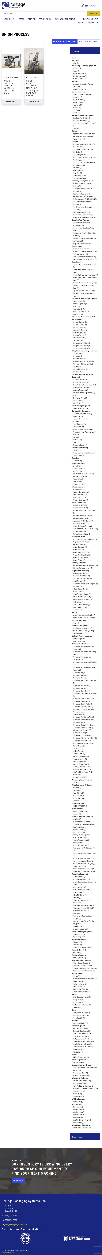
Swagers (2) (77, 128)
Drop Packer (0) (78, 225)
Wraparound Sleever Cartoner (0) (84, 217)
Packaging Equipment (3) (82, 900)
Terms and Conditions (9, 1253)
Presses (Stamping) (79, 955)
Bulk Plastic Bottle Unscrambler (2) (85, 1068)
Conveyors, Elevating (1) (81, 701)
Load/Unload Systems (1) (82, 769)
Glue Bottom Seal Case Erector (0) (85, 251)
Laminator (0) (77, 105)
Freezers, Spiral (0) (79, 332)
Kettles (74, 612)
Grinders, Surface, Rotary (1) (83, 568)
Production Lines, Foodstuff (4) (84, 971)
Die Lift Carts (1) (78, 751)
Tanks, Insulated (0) (80, 981)
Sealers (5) (76, 913)
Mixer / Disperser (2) (80, 304)
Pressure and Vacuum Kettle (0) (84, 618)
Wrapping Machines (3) (81, 929)
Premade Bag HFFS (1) (81, 523)
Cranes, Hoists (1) (79, 746)
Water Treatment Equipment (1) (84, 393)
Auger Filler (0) (78, 466)
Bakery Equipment (78, 92)
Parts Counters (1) (79, 424)
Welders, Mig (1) (78, 1102)
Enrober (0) (76, 450)
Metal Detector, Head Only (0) (83, 597)
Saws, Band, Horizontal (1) (82, 1013)
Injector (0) (76, 790)
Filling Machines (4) (80, 895)
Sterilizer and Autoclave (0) (82, 628)
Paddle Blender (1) (79, 866)
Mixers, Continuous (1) (81, 312)
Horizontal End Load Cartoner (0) (84, 196)
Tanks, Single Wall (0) (80, 989)
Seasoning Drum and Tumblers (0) (85, 453)
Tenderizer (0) (77, 801)
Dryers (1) (76, 71)
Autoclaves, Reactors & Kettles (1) (85, 539)
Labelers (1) (77, 898)
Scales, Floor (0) (78, 602)
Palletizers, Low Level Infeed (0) (84, 908)
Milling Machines (78, 803)
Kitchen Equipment (79, 620)
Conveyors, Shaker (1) (80, 722)
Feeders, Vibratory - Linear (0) (83, 767)
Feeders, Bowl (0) (79, 754)
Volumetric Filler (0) (80, 484)
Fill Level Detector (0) (80, 589)
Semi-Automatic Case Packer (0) (84, 238)
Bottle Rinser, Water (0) (81, 382)
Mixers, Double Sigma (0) (81, 835)
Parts (21, 19)
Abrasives (75, 60)
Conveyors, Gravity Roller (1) (83, 704)
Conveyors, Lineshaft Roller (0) (83, 709)
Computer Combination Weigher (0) (85, 584)
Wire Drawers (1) (78, 1115)
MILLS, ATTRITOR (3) (80, 806)
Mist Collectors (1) (79, 497)
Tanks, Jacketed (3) (79, 984)
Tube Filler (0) (77, 482)
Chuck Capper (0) (79, 160)
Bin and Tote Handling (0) (82, 1081)
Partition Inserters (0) (80, 254)
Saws (74, 1010)
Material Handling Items (80, 644)
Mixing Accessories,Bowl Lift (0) (84, 858)
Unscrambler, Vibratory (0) (82, 1075)
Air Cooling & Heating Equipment (84, 66)
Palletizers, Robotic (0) (81, 911)
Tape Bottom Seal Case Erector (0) (85, 259)
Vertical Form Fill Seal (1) (81, 534)
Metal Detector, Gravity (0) (82, 594)
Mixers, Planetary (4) (80, 837)
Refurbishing (45, 19)
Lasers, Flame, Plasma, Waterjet (83, 631)
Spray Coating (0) (79, 455)
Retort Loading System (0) (82, 997)
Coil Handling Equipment (81, 406)
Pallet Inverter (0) (79, 1091)
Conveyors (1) (77, 356)
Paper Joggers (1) (79, 937)
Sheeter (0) (76, 113)
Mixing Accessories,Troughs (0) (84, 864)
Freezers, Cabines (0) (80, 330)
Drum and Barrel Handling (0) (83, 1086)
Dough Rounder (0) (79, 102)
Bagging (75, 81)
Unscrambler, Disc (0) (80, 1073)
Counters (75, 421)
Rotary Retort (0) (78, 1000)
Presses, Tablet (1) (79, 958)
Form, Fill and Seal (79, 503)
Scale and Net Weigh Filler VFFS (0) (85, 529)
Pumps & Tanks (77, 973)
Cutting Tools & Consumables (82, 429)
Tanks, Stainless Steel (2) (81, 992)
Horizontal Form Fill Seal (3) (82, 516)
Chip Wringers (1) (79, 353)
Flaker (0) (76, 437)
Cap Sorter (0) (78, 152)
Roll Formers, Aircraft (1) (81, 121)
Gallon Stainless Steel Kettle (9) (84, 615)
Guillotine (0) (77, 440)
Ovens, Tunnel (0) (79, 560)
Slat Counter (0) (78, 427)
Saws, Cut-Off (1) (79, 1018)
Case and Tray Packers (80, 220)
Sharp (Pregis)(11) (79, 89)
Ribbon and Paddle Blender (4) (83, 869)
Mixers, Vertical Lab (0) (81, 845)
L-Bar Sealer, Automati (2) (82, 1034)
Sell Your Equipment (65, 19)
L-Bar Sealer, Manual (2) (81, 1036)
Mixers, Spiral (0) (78, 843)
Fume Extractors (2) (80, 495)
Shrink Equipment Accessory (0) (84, 1041)
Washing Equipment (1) (81, 390)
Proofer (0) (76, 110)
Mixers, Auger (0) (79, 832)
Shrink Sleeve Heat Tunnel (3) (83, 1047)
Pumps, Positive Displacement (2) (85, 979)
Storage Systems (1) (80, 777)
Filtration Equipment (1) (81, 492)
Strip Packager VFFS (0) (81, 531)
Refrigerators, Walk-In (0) (81, 346)
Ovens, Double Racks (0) (81, 552)
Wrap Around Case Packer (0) (83, 244)
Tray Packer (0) (78, 241)
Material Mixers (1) (79, 830)
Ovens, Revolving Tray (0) (81, 555)
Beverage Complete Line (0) (82, 966)
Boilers (74, 131)
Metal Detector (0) (79, 591)
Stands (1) (76, 782)
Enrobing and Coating (80, 448)
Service (31, 19)
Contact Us (93, 23)
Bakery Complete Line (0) (81, 963)
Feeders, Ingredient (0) (80, 762)
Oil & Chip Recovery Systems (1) (84, 361)
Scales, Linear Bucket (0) (81, 605)
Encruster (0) (77, 461)
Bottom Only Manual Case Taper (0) (85, 275)
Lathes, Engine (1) (79, 639)
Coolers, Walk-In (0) (79, 327)
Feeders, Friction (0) (80, 759)
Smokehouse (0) (78, 798)
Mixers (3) (76, 306)
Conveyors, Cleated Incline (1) (83, 699)
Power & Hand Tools (79, 950)
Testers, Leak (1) (78, 1062)
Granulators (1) (78, 945)
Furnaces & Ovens (78, 537)
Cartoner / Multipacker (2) (82, 890)
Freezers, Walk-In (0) (80, 338)
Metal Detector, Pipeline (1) (82, 599)
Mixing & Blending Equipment (82, 816)
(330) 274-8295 (90, 5)
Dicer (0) (76, 435)
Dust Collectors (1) (79, 489)
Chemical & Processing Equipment (84, 298)
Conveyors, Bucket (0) (80, 688)
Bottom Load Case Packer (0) (83, 223)
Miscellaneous (77, 809)
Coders (74, 395)
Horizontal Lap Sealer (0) (81, 1031)
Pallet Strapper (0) (79, 903)
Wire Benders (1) (78, 1109)
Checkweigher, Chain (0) (81, 576)
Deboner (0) (77, 788)
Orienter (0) (77, 1070)
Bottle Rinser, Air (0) (80, 380)
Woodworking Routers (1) (82, 1128)
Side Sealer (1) (78, 1052)
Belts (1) (76, 63)
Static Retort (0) (78, 1002)
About (81, 23)
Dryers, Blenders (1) (80, 73)
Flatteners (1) (77, 1007)
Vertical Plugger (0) (79, 178)
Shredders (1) (77, 366)
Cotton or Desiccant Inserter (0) (84, 162)
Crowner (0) (77, 168)
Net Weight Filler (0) (80, 476)
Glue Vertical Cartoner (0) (82, 194)
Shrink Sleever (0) (79, 1049)
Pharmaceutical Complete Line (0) (85, 968)
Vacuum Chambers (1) (81, 500)
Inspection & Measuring (80, 571)
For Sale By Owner (89, 41)
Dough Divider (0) (79, 100)
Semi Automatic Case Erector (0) (84, 257)
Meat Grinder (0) (78, 793)
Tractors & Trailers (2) (80, 419)
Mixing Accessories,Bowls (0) (83, 861)
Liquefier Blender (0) (80, 827)
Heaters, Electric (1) (80, 79)
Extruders (75, 458)
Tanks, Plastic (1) (79, 986)
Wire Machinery (77, 1104)
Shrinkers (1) (77, 926)
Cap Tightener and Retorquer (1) (84, 157)
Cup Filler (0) (77, 471)
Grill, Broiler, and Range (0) (82, 542)
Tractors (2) (77, 814)
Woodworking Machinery (81, 1125)
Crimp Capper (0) (79, 165)
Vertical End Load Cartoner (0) (83, 215)
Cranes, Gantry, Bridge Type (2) (83, 743)
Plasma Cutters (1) (79, 633)
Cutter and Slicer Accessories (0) (84, 432)
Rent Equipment (90, 19)
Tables (74, 1055)
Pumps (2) (76, 976)
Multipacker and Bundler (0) (82, 1039)
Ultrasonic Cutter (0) (80, 445)
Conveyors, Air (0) (79, 673)
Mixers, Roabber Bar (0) (81, 840)
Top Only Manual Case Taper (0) (84, 291)
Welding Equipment (79, 1099)
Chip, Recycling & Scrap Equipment (84, 351)
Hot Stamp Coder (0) (80, 398)
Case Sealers (77, 262)
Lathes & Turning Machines (82, 636)
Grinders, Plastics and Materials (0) (85, 565)
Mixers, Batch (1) (79, 309)
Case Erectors (77, 246)
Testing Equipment (79, 1060)
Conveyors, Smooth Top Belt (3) (84, 725)
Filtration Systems (78, 487)
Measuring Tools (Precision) (82, 780)
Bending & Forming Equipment (83, 115)
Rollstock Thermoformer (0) (82, 526)
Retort (74, 994)
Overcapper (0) (78, 170)
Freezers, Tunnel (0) (80, 335)
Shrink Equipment (78, 1026)
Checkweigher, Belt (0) (80, 573)
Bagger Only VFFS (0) (80, 508)
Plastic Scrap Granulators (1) (83, 947)
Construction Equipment (81, 411)
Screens (75, 1020)
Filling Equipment (78, 463)
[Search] (43, 13)
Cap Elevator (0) (78, 147)
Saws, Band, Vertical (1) (81, 1015)
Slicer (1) (76, 442)
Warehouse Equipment (80, 1078)
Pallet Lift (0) (77, 1094)
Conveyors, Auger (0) (80, 675)
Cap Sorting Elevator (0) (81, 155)
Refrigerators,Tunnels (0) (81, 348)
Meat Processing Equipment (82, 785)
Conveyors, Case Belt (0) (81, 691)
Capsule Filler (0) (79, 469)
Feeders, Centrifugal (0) (81, 756)
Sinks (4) (76, 623)
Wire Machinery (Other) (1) (82, 1120)
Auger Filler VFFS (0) (80, 505)
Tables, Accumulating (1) (81, 1057)
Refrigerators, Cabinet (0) (81, 343)
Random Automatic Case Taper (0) (85, 283)
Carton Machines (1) (80, 887)
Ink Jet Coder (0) (78, 400)
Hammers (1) (77, 952)
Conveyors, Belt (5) (79, 678)
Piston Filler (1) (78, 479)
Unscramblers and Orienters (82, 1065)
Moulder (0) (77, 108)
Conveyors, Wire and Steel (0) (83, 741)
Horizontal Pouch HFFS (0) (82, 518)
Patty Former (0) (78, 796)
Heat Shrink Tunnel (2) (80, 1028)
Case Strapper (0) (79, 892)
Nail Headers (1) (78, 1107)
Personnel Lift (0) (79, 1096)
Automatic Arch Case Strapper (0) (85, 882)
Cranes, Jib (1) (78, 748)
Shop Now (18, 1180)
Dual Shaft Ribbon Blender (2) (83, 822)
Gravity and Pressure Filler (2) (83, 474)
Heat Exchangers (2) (80, 76)
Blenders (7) (77, 819)
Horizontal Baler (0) (79, 359)
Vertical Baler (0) (78, 372)
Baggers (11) (77, 884)
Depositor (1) (77, 97)
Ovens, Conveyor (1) (80, 547)
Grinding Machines (79, 563)
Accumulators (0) (79, 877)
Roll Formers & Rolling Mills (82, 1005)
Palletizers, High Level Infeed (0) (84, 905)
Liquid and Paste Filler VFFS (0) (84, 521)
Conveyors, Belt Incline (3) (82, 686)
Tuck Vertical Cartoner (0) (82, 212)
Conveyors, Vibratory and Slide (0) (85, 738)
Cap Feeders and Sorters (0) (83, 149)
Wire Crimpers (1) (79, 1112)
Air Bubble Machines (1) (81, 879)
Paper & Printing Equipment (82, 932)
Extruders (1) (77, 942)
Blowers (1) (77, 68)
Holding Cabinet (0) (79, 544)
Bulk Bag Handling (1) (80, 1083)
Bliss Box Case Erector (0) (82, 249)
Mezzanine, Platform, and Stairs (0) (85, 1089)
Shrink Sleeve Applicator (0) (82, 1044)
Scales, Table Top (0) (80, 607)
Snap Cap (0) (77, 173)
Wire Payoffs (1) (78, 1123)
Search (93, 13)
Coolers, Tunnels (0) (80, 325)
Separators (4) (78, 314)
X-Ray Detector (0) (79, 610)
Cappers (75, 142)
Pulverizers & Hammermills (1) (83, 364)
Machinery (9, 19)
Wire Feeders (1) (78, 1117)
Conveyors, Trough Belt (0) (82, 735)
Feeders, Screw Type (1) (81, 764)
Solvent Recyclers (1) (80, 369)
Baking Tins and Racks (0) (82, 94)
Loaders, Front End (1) (80, 811)
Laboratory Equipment (80, 625)
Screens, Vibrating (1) (80, 1023)
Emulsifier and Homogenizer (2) (84, 824)
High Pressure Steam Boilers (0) (84, 134)
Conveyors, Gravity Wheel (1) (83, 707)
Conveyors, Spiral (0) (80, 733)
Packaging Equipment (80, 874)
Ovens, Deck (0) (78, 550)
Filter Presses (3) (79, 301)
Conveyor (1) (77, 586)
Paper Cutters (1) (79, 934)
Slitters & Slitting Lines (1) (82, 408)
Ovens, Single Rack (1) (80, 557)
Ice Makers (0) (78, 340)
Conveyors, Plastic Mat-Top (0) (83, 717)
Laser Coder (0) (78, 403)
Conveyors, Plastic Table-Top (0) (84, 720)
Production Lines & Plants (81, 960)
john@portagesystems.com (15, 1225)
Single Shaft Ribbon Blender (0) (84, 871)
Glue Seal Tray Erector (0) (82, 118)
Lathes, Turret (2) (79, 641)
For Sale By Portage (64, 41)
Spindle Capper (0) (79, 176)
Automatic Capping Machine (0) (84, 144)
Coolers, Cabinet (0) (80, 322)
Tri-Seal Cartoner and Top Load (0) (85, 199)
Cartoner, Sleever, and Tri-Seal (83, 181)
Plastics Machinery (79, 939)
